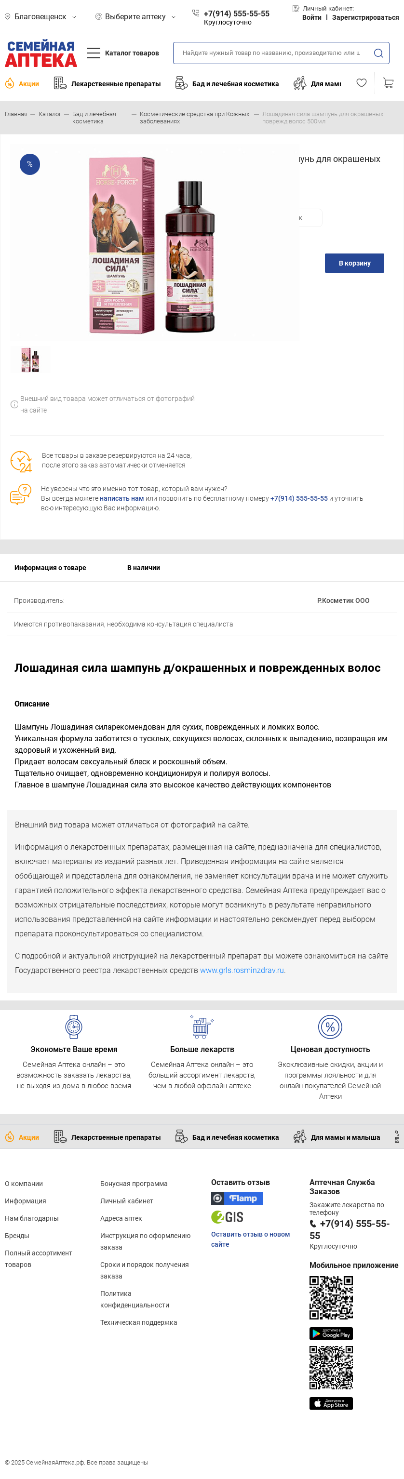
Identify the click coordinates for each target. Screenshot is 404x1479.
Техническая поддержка (138, 1322)
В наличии (143, 568)
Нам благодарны (32, 1218)
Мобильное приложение (354, 1265)
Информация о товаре (50, 568)
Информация (25, 1201)
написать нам (122, 498)
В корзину (355, 263)
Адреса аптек (121, 1218)
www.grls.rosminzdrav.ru (242, 970)
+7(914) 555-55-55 (299, 498)
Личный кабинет (126, 1201)
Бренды (17, 1235)
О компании (24, 1183)
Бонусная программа (134, 1183)
